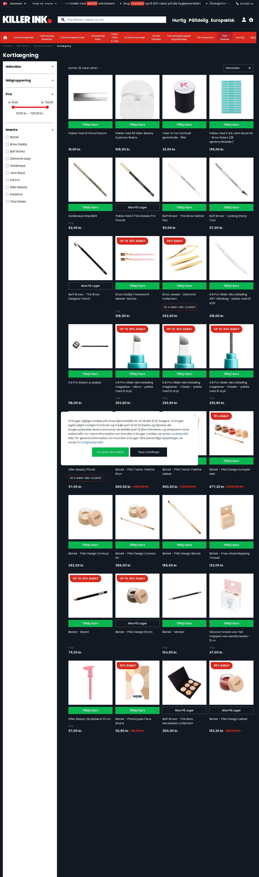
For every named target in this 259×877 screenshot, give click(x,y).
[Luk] (194, 415)
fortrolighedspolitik (90, 442)
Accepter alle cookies (110, 452)
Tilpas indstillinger (149, 452)
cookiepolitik (179, 434)
